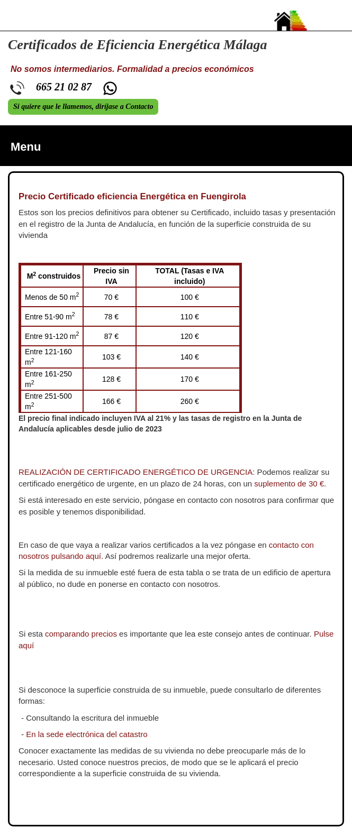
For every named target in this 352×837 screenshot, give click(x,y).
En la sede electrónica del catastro (86, 734)
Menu (26, 146)
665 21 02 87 (64, 87)
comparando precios (81, 633)
